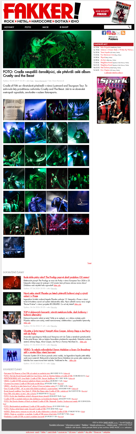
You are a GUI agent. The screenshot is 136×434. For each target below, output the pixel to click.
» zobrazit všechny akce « (113, 73)
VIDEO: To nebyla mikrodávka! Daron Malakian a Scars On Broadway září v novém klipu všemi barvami (57, 351)
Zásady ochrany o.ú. (97, 425)
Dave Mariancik (41, 81)
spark (37, 432)
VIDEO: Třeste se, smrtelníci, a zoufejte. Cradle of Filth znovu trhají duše (30, 414)
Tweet (89, 263)
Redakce (85, 425)
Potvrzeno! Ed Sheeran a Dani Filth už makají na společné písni (27, 373)
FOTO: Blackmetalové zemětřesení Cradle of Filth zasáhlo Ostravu (28, 406)
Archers (103, 60)
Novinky (54, 288)
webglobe (106, 432)
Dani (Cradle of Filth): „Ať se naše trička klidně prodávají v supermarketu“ (31, 389)
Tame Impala (105, 52)
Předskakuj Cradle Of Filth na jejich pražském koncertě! (24, 417)
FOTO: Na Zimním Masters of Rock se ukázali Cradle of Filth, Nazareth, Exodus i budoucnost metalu (41, 401)
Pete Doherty (105, 68)
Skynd (103, 57)
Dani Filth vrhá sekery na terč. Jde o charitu (20, 394)
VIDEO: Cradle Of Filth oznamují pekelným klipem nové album (27, 381)
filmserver (97, 432)
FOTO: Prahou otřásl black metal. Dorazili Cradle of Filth (25, 409)
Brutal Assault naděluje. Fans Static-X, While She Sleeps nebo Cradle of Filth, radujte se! (36, 391)
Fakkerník (66, 373)
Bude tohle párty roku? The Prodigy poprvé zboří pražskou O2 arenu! (56, 277)
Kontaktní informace (56, 425)
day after (89, 432)
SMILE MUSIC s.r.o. (110, 423)
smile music (30, 432)
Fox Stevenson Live (107, 55)
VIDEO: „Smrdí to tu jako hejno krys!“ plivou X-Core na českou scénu (30, 386)
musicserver (62, 432)
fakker (43, 432)
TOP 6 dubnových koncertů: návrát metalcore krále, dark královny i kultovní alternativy (55, 313)
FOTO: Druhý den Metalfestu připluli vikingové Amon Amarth (26, 396)
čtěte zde (57, 285)
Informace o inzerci (73, 425)
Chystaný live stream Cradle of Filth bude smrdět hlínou (24, 384)
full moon (72, 432)
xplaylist (81, 432)
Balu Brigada (105, 47)
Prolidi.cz (129, 423)
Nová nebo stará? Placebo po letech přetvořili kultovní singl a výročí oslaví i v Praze (56, 294)
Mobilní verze (112, 425)
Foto (31, 81)
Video (53, 364)
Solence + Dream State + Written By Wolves (117, 50)
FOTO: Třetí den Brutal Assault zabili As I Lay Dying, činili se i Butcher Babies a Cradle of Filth (38, 376)
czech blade (52, 432)
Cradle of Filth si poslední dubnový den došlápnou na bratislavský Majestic (31, 399)
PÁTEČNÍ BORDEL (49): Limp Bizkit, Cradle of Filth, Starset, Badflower (29, 378)
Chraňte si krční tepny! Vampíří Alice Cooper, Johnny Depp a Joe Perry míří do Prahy (57, 332)
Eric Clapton (105, 70)
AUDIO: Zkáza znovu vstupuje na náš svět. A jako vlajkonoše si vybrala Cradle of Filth (35, 412)
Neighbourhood (106, 63)
